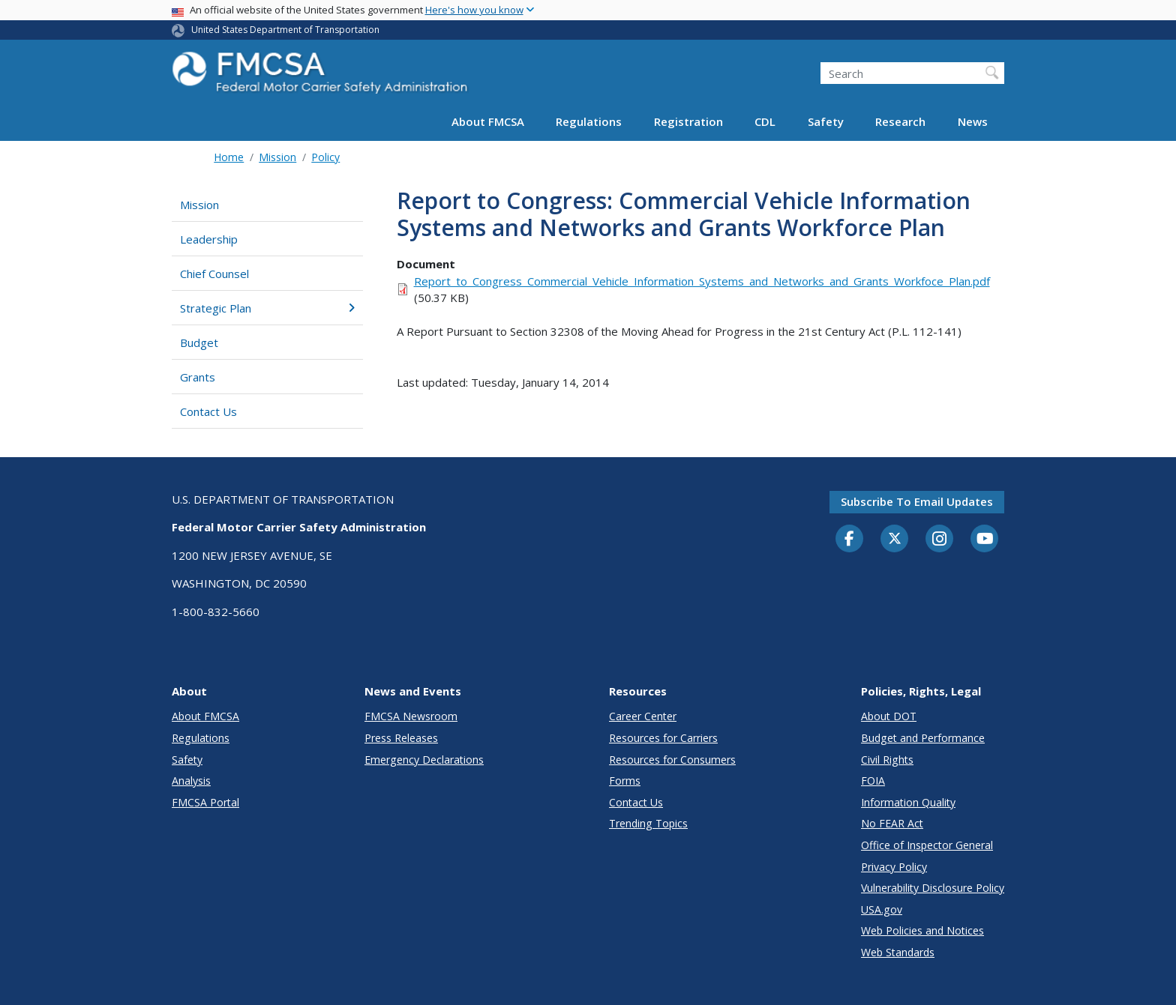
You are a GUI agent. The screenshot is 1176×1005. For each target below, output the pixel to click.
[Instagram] (940, 540)
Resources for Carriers (663, 738)
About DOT (888, 716)
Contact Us (208, 411)
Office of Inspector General (927, 845)
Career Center (642, 716)
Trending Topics (648, 823)
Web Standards (897, 952)
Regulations (589, 121)
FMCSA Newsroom (411, 716)
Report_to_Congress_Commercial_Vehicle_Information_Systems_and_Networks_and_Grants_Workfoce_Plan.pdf (702, 281)
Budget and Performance (923, 738)
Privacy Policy (894, 867)
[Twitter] (894, 538)
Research (900, 121)
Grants (197, 376)
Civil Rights (887, 759)
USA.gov (881, 909)
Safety (826, 121)
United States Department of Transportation (285, 29)
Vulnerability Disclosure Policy (932, 888)
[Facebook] (850, 539)
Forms (624, 780)
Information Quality (908, 802)
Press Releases (401, 738)
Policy (325, 157)
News (973, 121)
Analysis (191, 780)
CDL (765, 121)
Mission (277, 157)
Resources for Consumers (672, 759)
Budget (199, 342)
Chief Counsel (214, 273)
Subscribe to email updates (917, 501)
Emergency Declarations (424, 759)
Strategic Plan (267, 308)
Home (229, 157)
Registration (688, 121)
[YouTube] (984, 539)
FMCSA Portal (205, 802)
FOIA (873, 780)
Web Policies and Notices (922, 930)
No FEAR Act (892, 823)
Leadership (209, 239)
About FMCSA (488, 121)
